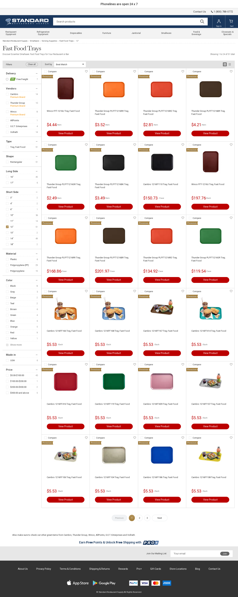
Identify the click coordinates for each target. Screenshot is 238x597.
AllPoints (14, 120)
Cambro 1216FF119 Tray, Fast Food (112, 404)
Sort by (48, 64)
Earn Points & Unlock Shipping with (119, 542)
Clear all (32, 64)
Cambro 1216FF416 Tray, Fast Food (64, 404)
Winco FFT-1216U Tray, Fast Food (63, 111)
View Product (65, 133)
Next (159, 518)
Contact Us (199, 11)
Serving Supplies (49, 41)
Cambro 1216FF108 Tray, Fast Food (208, 477)
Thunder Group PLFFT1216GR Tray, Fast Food (64, 186)
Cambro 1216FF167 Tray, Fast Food (160, 331)
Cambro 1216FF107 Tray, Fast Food (208, 404)
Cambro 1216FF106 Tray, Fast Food (64, 477)
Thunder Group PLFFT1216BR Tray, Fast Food (208, 112)
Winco (13, 111)
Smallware (34, 41)
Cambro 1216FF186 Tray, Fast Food (160, 477)
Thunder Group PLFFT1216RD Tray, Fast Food (160, 112)
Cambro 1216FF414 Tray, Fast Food (208, 331)
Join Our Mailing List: (156, 553)
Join (225, 554)
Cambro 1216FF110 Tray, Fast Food (160, 184)
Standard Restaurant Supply (15, 41)
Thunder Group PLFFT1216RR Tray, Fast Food (112, 112)
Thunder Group (17, 103)
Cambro (14, 94)
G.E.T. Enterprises (18, 126)
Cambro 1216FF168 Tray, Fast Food (112, 331)
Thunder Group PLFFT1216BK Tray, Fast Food (112, 186)
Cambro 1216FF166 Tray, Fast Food (64, 331)
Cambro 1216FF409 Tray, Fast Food (160, 404)
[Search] (130, 21)
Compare (52, 71)
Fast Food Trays (66, 41)
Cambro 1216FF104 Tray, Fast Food (112, 477)
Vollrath (14, 132)
